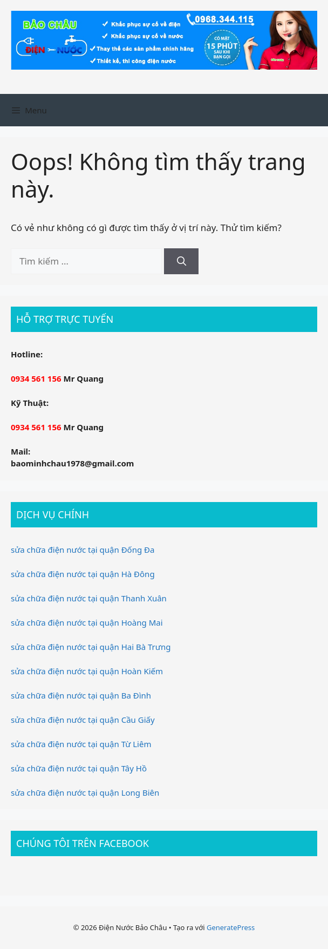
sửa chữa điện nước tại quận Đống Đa (82, 549)
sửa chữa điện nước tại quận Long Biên (85, 792)
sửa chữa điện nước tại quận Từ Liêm (81, 743)
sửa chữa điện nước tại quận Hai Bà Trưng (90, 646)
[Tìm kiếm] (181, 261)
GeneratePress (231, 927)
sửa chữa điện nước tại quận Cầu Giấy (83, 719)
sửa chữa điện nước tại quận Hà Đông (83, 573)
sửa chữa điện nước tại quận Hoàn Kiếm (87, 671)
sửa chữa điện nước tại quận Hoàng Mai (87, 622)
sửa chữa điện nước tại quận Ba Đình (81, 695)
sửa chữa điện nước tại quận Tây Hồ (79, 768)
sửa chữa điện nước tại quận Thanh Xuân (89, 598)
